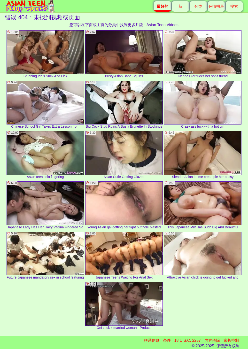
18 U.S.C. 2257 (187, 340)
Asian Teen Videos (162, 25)
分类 (198, 6)
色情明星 (216, 6)
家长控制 (231, 340)
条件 (167, 340)
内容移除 (212, 340)
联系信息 (151, 340)
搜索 (234, 6)
